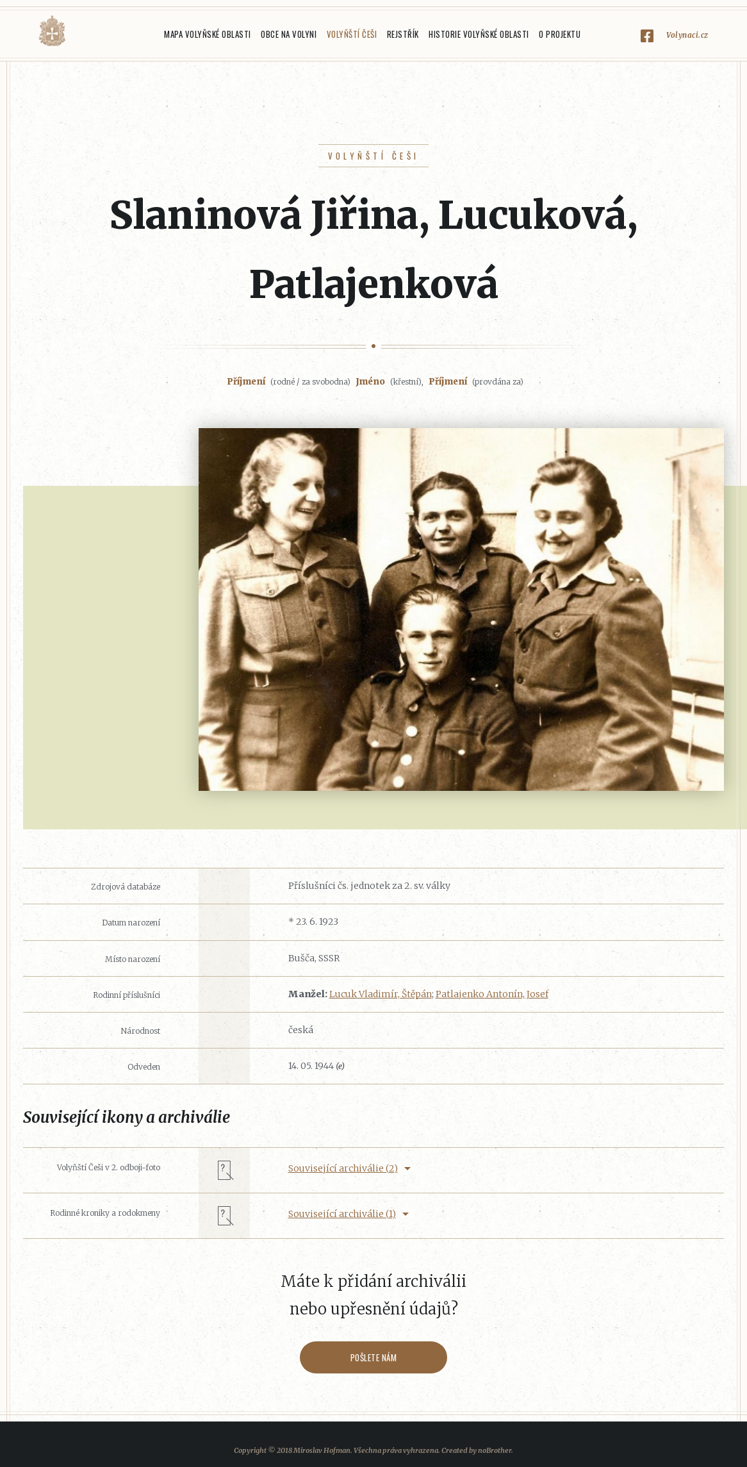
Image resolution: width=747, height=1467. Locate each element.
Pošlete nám (373, 1357)
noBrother (494, 1450)
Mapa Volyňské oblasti (207, 34)
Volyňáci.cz (51, 31)
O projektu (559, 34)
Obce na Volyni (288, 34)
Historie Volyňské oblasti (479, 34)
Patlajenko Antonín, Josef (492, 994)
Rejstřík (403, 34)
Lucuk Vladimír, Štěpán (380, 994)
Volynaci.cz (687, 35)
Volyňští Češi (352, 34)
